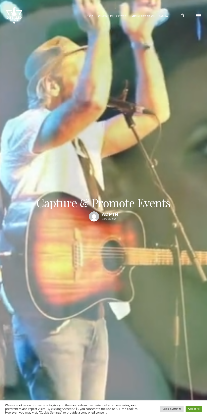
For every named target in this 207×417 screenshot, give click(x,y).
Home (90, 15)
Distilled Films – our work (112, 15)
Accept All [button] (194, 409)
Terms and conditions (142, 15)
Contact (163, 15)
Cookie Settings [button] (172, 409)
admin (110, 214)
